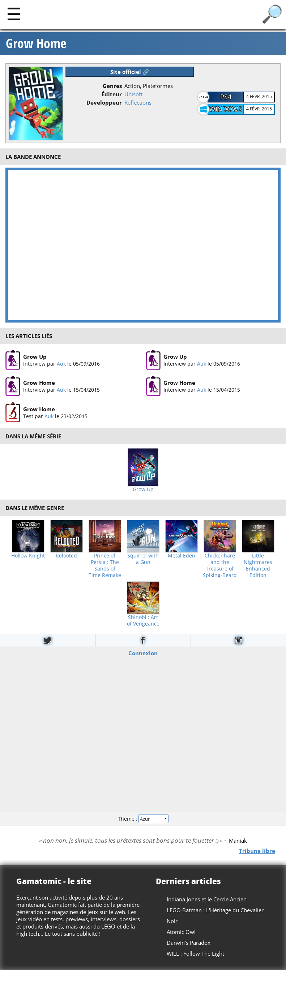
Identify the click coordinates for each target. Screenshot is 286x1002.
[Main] (14, 13)
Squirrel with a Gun (143, 558)
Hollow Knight (28, 555)
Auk (61, 363)
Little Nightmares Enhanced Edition (258, 565)
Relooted (66, 555)
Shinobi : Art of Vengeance (143, 620)
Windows (225, 109)
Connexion (143, 652)
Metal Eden (181, 555)
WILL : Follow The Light (195, 953)
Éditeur (112, 94)
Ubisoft (133, 94)
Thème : (143, 818)
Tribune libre (257, 850)
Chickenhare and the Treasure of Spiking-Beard (220, 565)
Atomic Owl (181, 931)
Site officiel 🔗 (129, 71)
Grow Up (35, 356)
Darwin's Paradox (188, 942)
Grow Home (36, 43)
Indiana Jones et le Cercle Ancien (207, 899)
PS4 (225, 96)
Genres (112, 85)
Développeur (104, 102)
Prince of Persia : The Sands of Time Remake (105, 565)
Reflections (137, 102)
